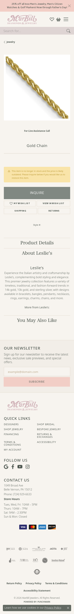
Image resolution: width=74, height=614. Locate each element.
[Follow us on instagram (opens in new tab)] (28, 467)
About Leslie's (37, 253)
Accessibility (46, 442)
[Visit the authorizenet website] (37, 572)
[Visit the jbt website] (64, 549)
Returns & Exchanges (45, 435)
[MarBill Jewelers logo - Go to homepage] (21, 19)
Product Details (37, 243)
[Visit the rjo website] (35, 560)
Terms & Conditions (12, 443)
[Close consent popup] (68, 608)
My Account (12, 449)
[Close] (69, 5)
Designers (11, 424)
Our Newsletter (22, 348)
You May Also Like (37, 320)
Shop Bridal (46, 424)
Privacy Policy (33, 583)
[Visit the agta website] (53, 549)
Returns (53, 210)
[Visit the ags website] (39, 549)
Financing (11, 434)
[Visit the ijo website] (10, 549)
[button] (52, 19)
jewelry (11, 42)
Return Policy (14, 583)
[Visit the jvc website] (24, 560)
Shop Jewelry (13, 429)
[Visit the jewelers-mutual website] (58, 560)
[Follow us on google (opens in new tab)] (6, 467)
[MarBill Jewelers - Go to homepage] (22, 405)
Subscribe (37, 382)
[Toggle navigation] (67, 19)
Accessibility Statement (36, 590)
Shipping (20, 210)
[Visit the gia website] (23, 549)
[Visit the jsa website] (45, 560)
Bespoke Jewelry (49, 429)
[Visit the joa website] (12, 560)
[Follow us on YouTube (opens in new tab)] (19, 467)
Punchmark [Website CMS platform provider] (43, 601)
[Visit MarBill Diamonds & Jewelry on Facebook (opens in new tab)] (12, 467)
